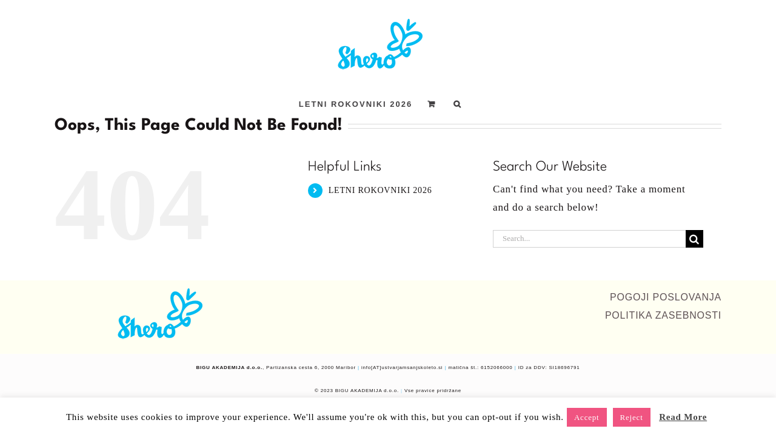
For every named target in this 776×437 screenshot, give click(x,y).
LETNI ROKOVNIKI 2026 (380, 190)
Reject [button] (631, 417)
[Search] (694, 239)
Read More (683, 417)
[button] (488, 104)
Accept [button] (587, 417)
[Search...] (589, 239)
